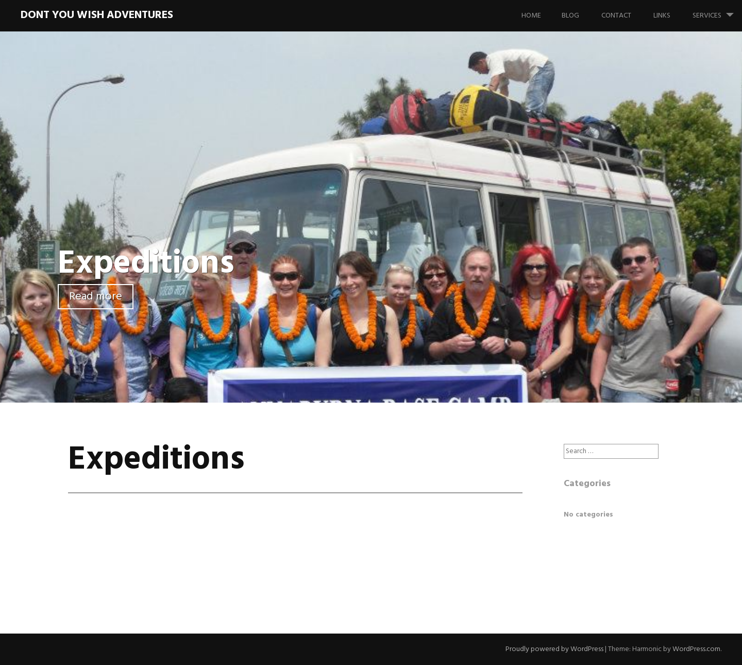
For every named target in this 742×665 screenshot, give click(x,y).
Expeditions (146, 264)
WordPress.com (696, 649)
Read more (95, 297)
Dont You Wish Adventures (97, 15)
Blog (570, 16)
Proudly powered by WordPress (554, 649)
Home (531, 16)
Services (717, 11)
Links (661, 16)
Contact (616, 16)
